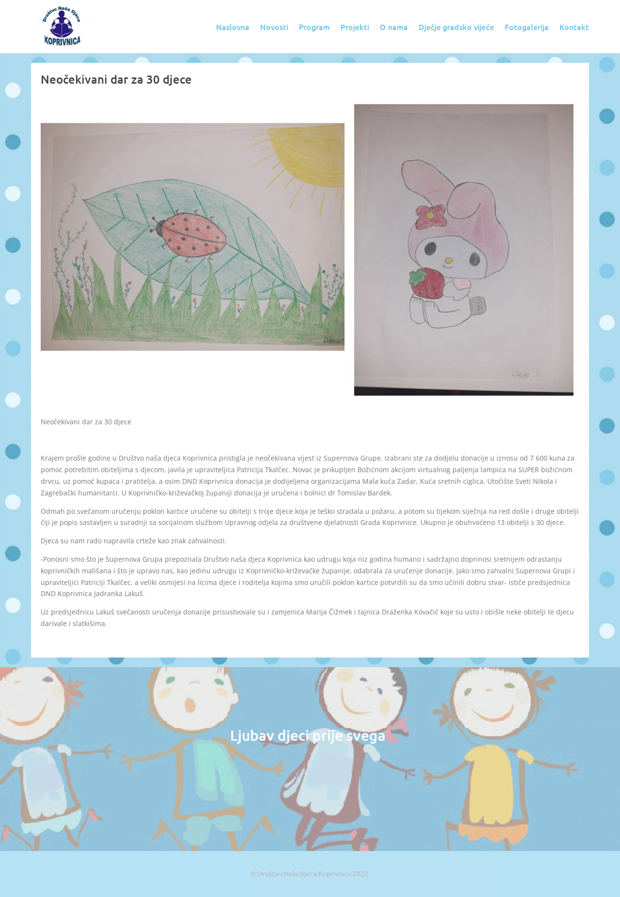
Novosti (274, 26)
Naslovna (232, 26)
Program (314, 26)
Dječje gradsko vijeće (456, 26)
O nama (394, 26)
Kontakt (574, 26)
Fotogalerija (527, 26)
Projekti (355, 26)
